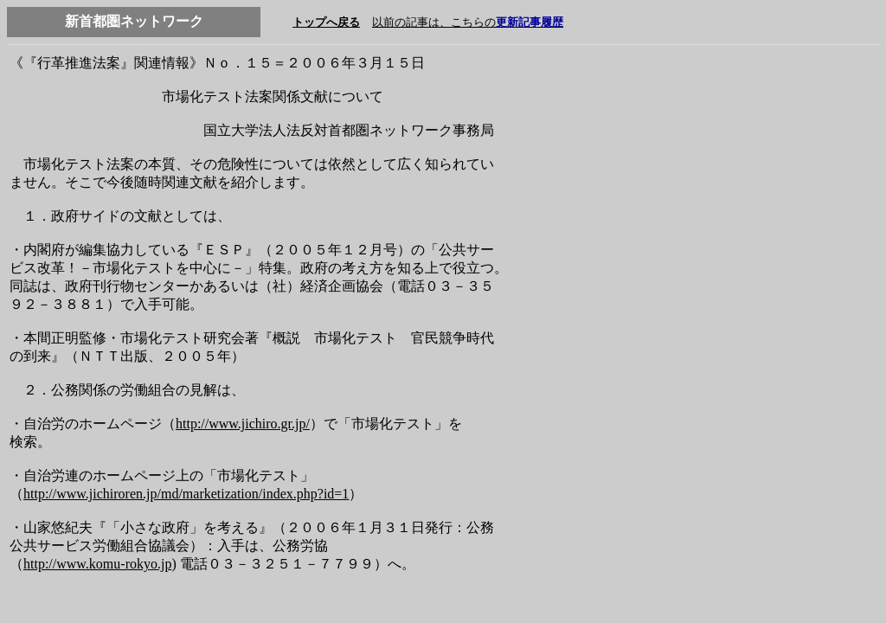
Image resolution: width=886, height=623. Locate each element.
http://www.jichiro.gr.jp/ (243, 423)
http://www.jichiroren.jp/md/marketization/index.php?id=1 (186, 493)
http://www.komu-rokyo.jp (97, 563)
